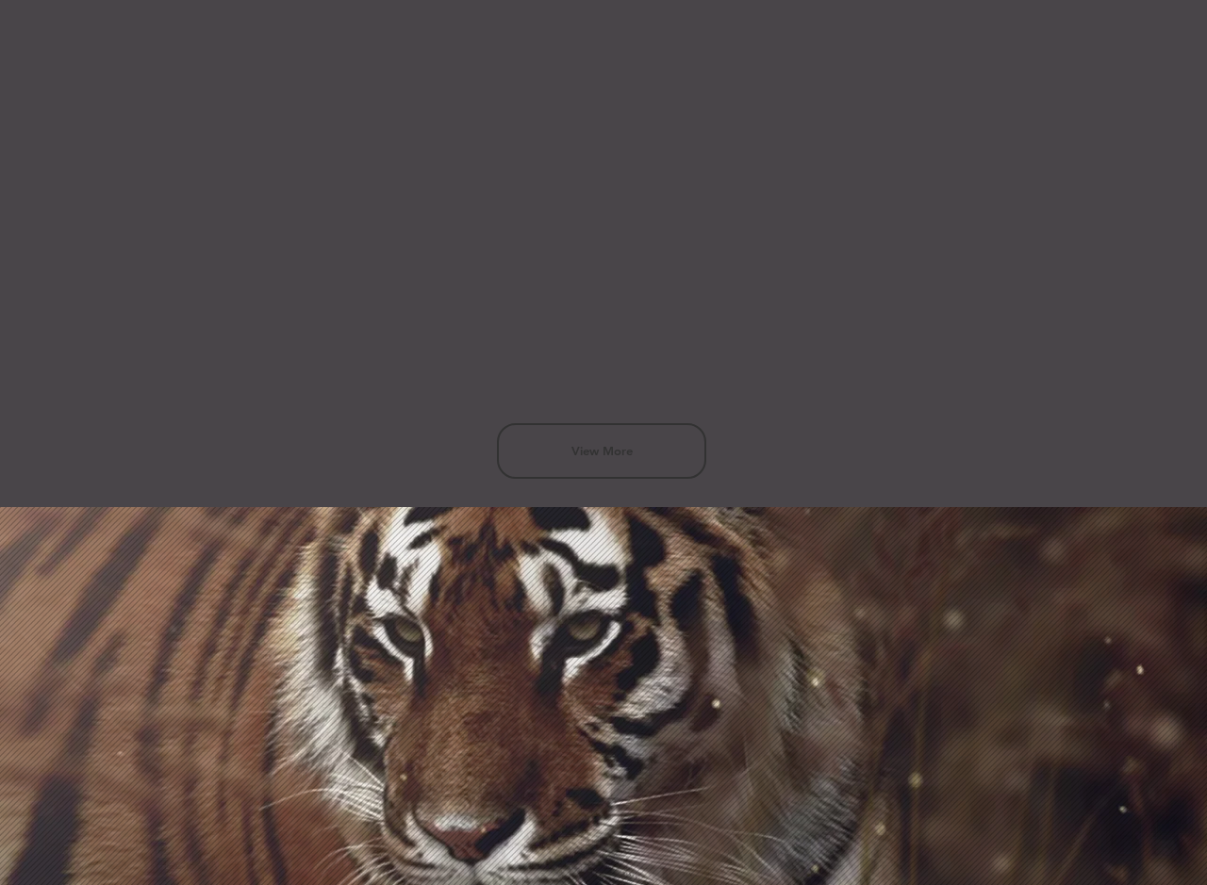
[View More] (601, 451)
